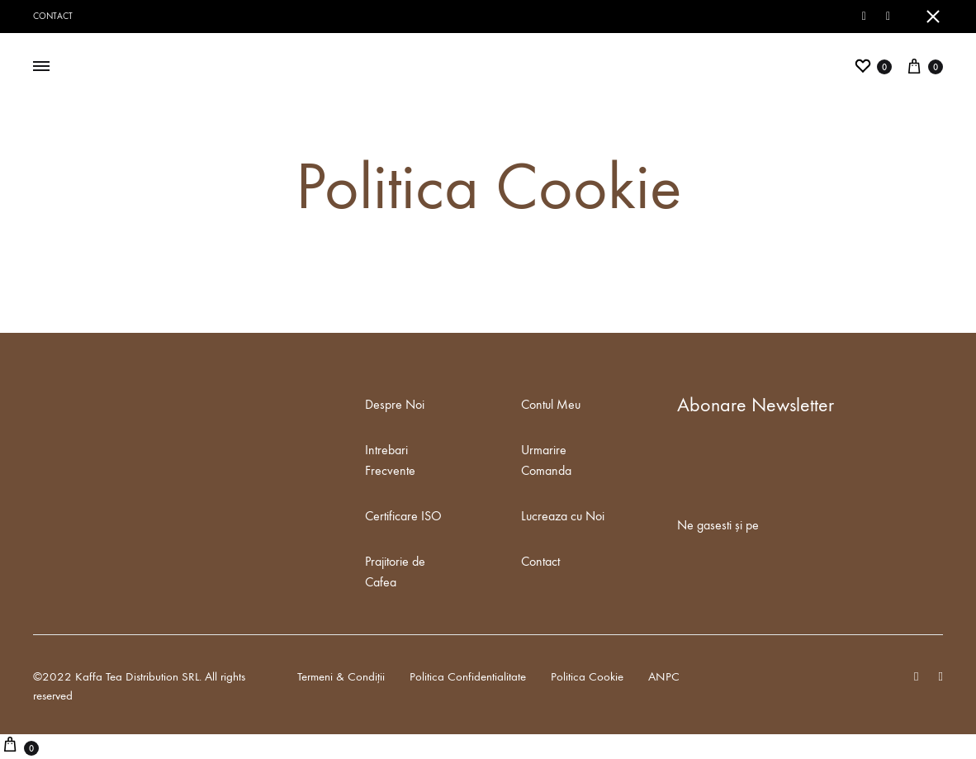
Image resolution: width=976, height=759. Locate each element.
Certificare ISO (403, 516)
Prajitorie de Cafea (395, 571)
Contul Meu (550, 404)
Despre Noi (394, 404)
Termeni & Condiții (341, 676)
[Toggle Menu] (41, 67)
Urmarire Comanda (546, 460)
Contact (53, 16)
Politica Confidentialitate (468, 676)
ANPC (664, 676)
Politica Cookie (587, 676)
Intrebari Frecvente (390, 460)
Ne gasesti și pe (718, 525)
